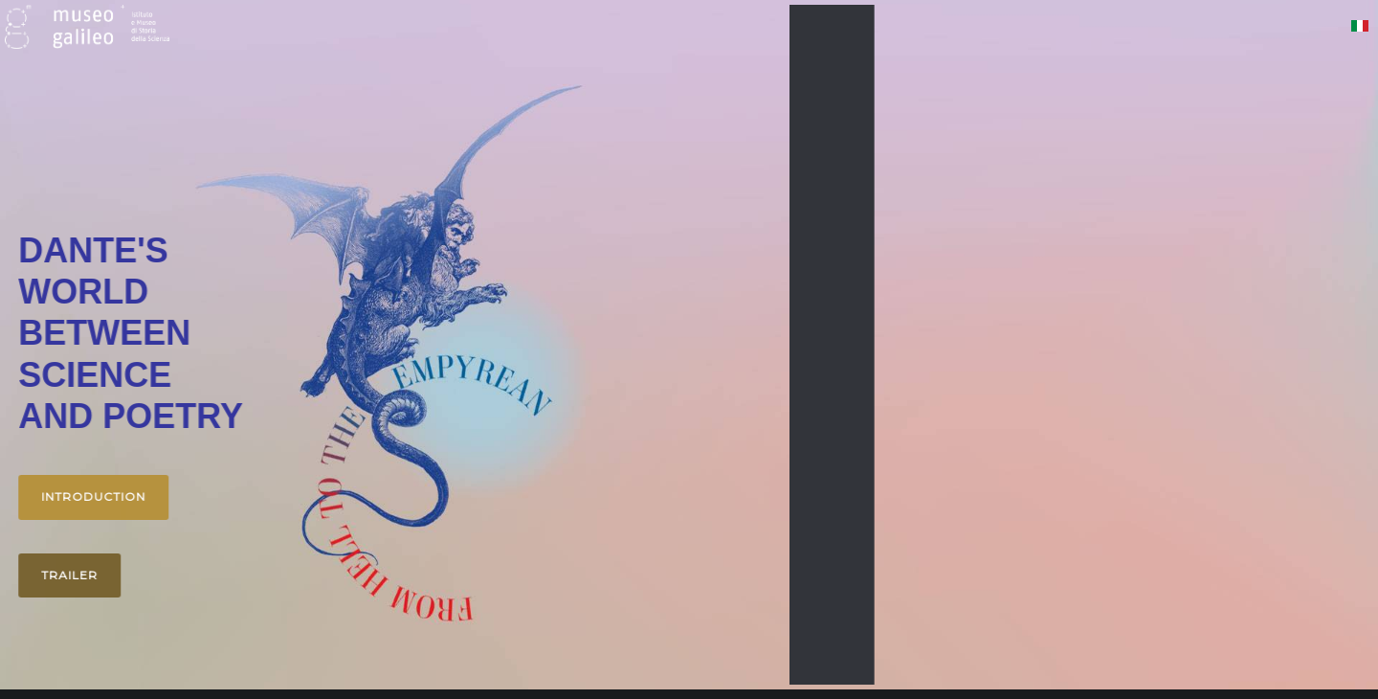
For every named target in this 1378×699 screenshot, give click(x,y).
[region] (689, 344)
